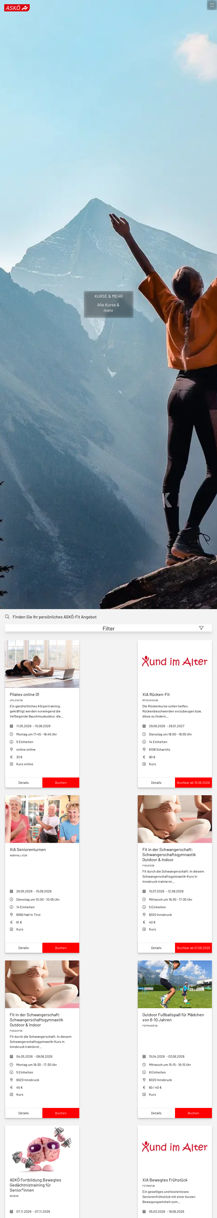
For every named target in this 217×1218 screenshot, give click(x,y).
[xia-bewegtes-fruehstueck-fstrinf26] (174, 1179)
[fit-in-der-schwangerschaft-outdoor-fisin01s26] (174, 854)
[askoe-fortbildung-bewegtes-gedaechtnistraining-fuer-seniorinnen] (42, 1184)
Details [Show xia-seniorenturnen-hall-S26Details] (23, 948)
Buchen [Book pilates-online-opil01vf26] (61, 782)
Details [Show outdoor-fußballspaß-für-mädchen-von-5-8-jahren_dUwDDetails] (156, 1113)
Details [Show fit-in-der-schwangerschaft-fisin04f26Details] (23, 1113)
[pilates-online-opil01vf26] (42, 694)
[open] (212, 5)
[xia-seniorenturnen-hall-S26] (42, 849)
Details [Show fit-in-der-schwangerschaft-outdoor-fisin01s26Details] (156, 948)
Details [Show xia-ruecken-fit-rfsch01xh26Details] (156, 782)
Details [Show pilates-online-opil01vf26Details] (23, 782)
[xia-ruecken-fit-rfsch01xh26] (174, 694)
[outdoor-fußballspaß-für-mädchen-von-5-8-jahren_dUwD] (174, 1017)
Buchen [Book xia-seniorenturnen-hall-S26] (61, 948)
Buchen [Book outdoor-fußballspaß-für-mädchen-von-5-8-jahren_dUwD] (193, 1113)
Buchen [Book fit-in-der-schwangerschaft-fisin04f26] (61, 1113)
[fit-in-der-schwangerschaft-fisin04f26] (42, 1019)
